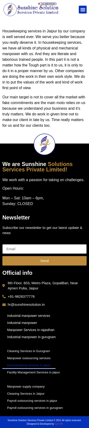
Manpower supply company (26, 386)
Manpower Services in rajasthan (30, 330)
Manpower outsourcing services (29, 358)
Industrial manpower (22, 323)
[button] (83, 9)
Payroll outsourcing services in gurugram (35, 408)
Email (7, 242)
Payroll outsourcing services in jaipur (32, 400)
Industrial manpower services (28, 316)
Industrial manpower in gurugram (31, 337)
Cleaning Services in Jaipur (26, 393)
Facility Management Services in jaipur (33, 372)
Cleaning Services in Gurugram (28, 351)
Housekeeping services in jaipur (29, 365)
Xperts (58, 424)
